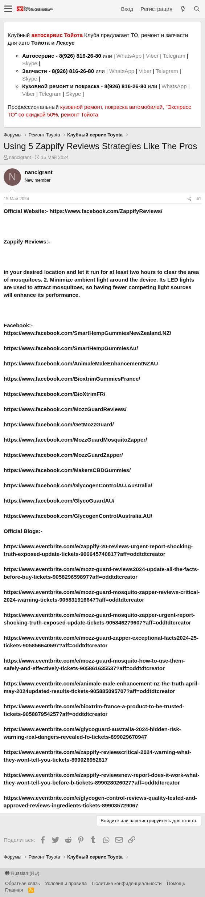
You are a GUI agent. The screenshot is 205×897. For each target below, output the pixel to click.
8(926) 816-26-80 (80, 56)
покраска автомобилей (134, 107)
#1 (199, 198)
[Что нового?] (183, 9)
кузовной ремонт (81, 107)
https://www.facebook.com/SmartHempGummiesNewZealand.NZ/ (87, 333)
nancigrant (20, 157)
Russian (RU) (22, 873)
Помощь (176, 883)
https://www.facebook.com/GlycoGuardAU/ (59, 500)
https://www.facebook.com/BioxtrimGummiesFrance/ (72, 379)
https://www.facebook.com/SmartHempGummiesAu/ (71, 348)
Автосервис (38, 56)
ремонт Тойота (79, 114)
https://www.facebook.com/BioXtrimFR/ (54, 394)
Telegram (175, 56)
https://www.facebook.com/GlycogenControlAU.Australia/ (78, 485)
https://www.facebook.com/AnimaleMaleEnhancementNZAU (81, 363)
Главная (14, 890)
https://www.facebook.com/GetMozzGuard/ (59, 424)
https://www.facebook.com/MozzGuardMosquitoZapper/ (75, 440)
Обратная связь (22, 883)
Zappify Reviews (25, 241)
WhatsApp (129, 56)
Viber (152, 56)
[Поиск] (197, 9)
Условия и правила (66, 883)
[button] (8, 9)
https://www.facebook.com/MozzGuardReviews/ (65, 409)
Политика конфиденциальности (127, 883)
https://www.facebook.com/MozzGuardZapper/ (63, 455)
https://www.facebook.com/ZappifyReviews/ (105, 211)
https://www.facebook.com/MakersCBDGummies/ (67, 470)
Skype (30, 63)
